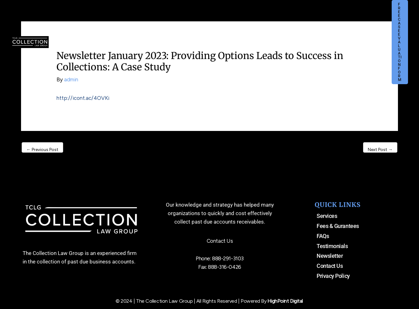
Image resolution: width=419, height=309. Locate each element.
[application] (170, 19)
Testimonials (332, 246)
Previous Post (42, 149)
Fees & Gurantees (338, 226)
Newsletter (330, 255)
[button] (396, 19)
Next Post (380, 149)
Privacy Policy (333, 276)
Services (327, 216)
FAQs (323, 236)
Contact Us (330, 266)
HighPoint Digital (285, 301)
